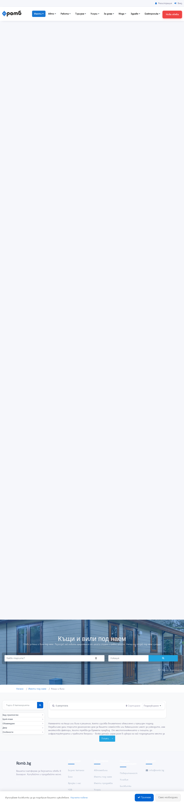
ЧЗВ (70, 789)
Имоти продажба (103, 783)
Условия (124, 779)
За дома (109, 13)
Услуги (95, 13)
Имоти (39, 13)
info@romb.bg (155, 770)
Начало (19, 688)
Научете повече (79, 798)
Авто (52, 13)
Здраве (135, 13)
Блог (70, 776)
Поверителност (129, 773)
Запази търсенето (170, 670)
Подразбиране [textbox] (151, 705)
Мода (122, 13)
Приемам (144, 798)
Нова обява (172, 14)
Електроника (152, 13)
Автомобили (101, 770)
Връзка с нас (74, 783)
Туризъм (80, 13)
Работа (66, 13)
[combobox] (152, 705)
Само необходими (168, 798)
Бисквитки (125, 786)
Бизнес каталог (76, 770)
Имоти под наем (37, 688)
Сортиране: (133, 705)
